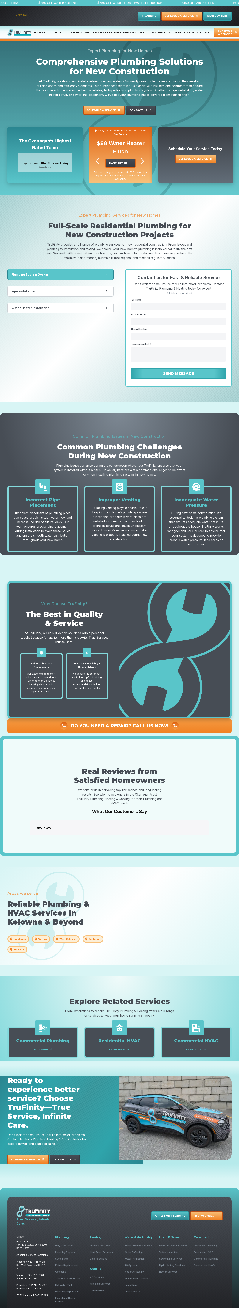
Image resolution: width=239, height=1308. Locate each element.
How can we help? (141, 344)
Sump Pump (62, 1258)
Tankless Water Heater (68, 1278)
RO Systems (131, 1265)
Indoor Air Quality (134, 1271)
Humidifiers (131, 1285)
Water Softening (134, 1252)
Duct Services (132, 1291)
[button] (30, 839)
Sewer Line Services (171, 1258)
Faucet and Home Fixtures (65, 1300)
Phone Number (139, 329)
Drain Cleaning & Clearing (173, 1245)
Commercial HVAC (204, 1265)
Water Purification (135, 1258)
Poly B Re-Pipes (64, 1245)
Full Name (136, 299)
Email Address (139, 314)
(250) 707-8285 (217, 16)
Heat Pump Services (101, 1252)
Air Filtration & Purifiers (137, 1278)
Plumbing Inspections (67, 1291)
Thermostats (97, 1290)
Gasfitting (60, 1271)
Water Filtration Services (138, 1245)
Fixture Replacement (66, 1265)
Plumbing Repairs (65, 1252)
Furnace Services (100, 1245)
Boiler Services (98, 1258)
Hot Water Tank (63, 1285)
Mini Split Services (100, 1283)
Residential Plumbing (205, 1245)
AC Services (97, 1277)
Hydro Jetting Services (172, 1265)
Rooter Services (168, 1271)
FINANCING (149, 16)
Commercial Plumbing (206, 1258)
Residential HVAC (203, 1252)
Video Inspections (169, 1252)
